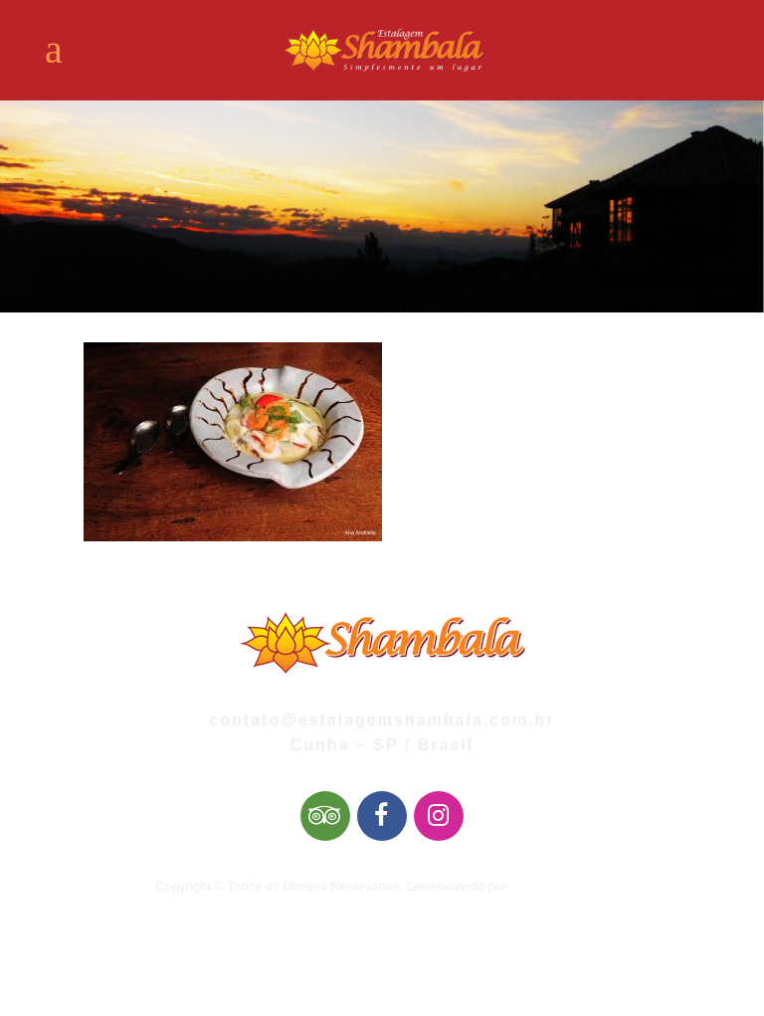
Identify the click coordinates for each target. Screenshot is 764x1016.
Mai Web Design (557, 886)
